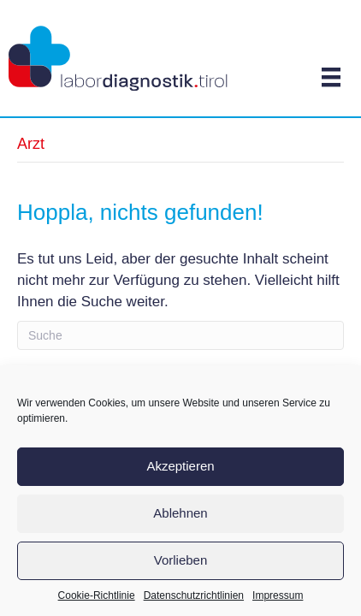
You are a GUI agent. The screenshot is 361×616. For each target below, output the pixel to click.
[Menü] (331, 77)
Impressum (277, 595)
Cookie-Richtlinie (96, 595)
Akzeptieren (180, 466)
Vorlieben (181, 560)
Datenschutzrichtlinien (194, 595)
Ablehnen (180, 513)
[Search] (180, 335)
